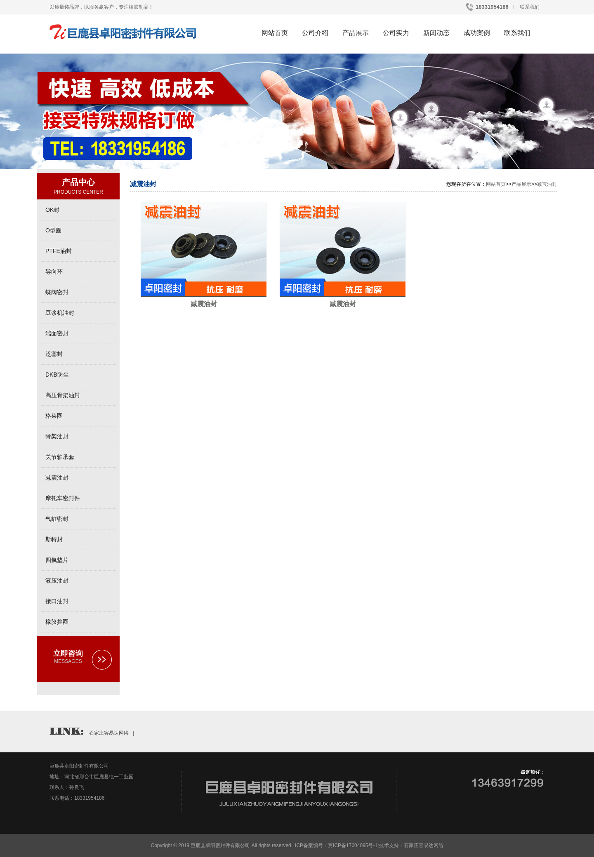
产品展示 (355, 32)
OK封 (52, 209)
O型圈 (53, 230)
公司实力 (396, 32)
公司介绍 (315, 32)
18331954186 (491, 7)
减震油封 (56, 477)
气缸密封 (56, 518)
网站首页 (275, 32)
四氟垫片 (56, 560)
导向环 (54, 271)
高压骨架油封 (62, 395)
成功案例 (477, 32)
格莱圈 (54, 415)
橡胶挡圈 (56, 621)
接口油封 (56, 601)
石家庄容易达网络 (109, 733)
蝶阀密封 (56, 292)
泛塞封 (54, 354)
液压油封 (56, 580)
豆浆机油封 (59, 312)
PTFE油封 (58, 251)
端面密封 (56, 333)
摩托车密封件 (62, 498)
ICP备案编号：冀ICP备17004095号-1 (336, 845)
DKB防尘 (57, 374)
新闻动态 (436, 32)
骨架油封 (56, 436)
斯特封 (54, 539)
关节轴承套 (59, 457)
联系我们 (529, 7)
